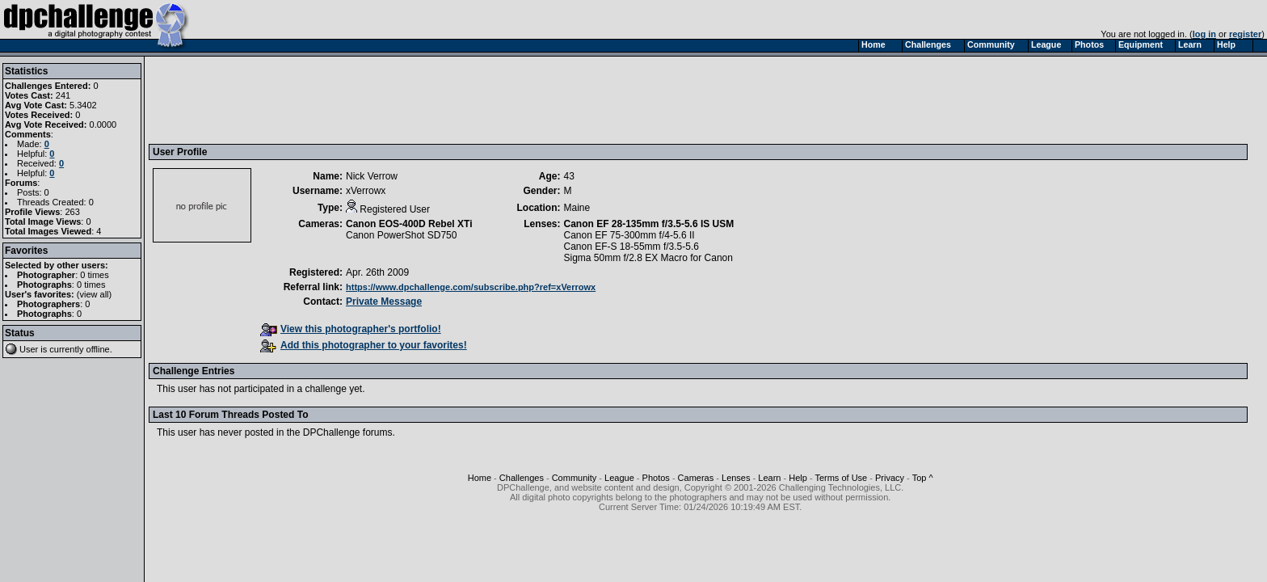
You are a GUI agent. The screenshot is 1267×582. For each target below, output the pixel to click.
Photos (656, 478)
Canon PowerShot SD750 (401, 235)
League (619, 478)
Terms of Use (840, 478)
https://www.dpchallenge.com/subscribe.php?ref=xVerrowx (471, 287)
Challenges (521, 478)
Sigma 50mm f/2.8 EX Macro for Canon (648, 258)
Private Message (384, 301)
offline (98, 349)
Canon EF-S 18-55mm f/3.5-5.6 (631, 246)
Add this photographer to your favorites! (363, 345)
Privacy (889, 478)
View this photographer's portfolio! (350, 329)
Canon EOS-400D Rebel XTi (409, 224)
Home (479, 478)
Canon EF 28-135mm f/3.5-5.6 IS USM (649, 224)
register (1245, 34)
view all (94, 294)
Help (798, 478)
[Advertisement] (447, 99)
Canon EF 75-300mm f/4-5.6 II (629, 235)
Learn (769, 478)
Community (574, 478)
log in (1204, 34)
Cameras (696, 478)
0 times (94, 275)
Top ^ (922, 478)
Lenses (736, 478)
